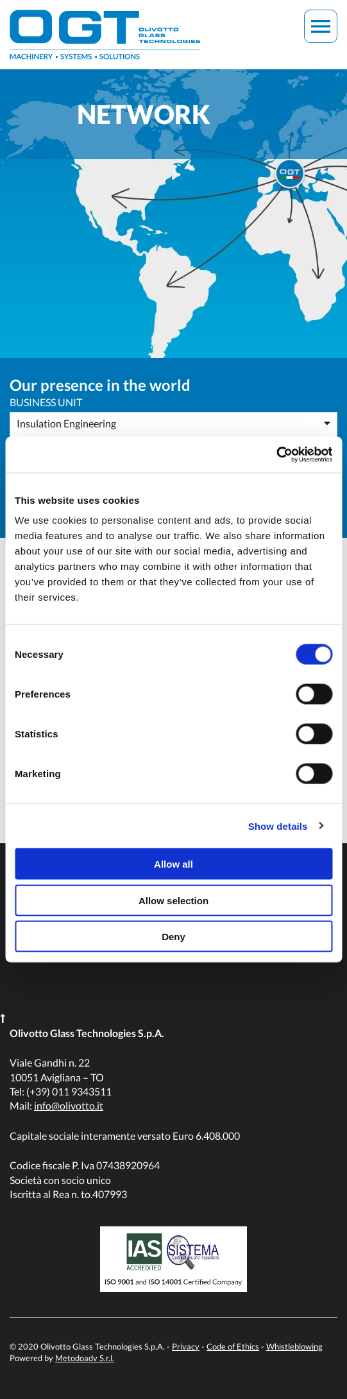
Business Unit (46, 402)
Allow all (173, 864)
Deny (173, 936)
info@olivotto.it (68, 1105)
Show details (278, 825)
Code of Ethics (233, 1346)
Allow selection (173, 900)
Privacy (185, 1346)
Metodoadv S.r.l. (84, 1358)
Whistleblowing (294, 1346)
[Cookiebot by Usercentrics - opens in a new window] (276, 455)
